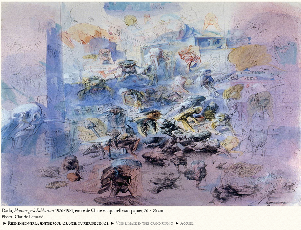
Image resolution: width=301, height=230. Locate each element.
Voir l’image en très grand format (144, 223)
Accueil (186, 223)
